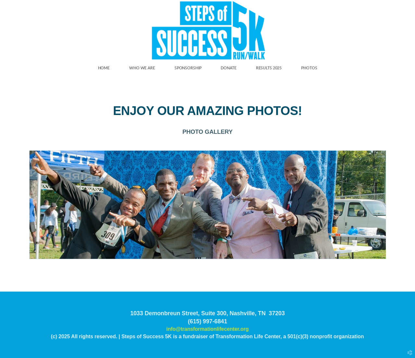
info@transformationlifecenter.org (207, 329)
